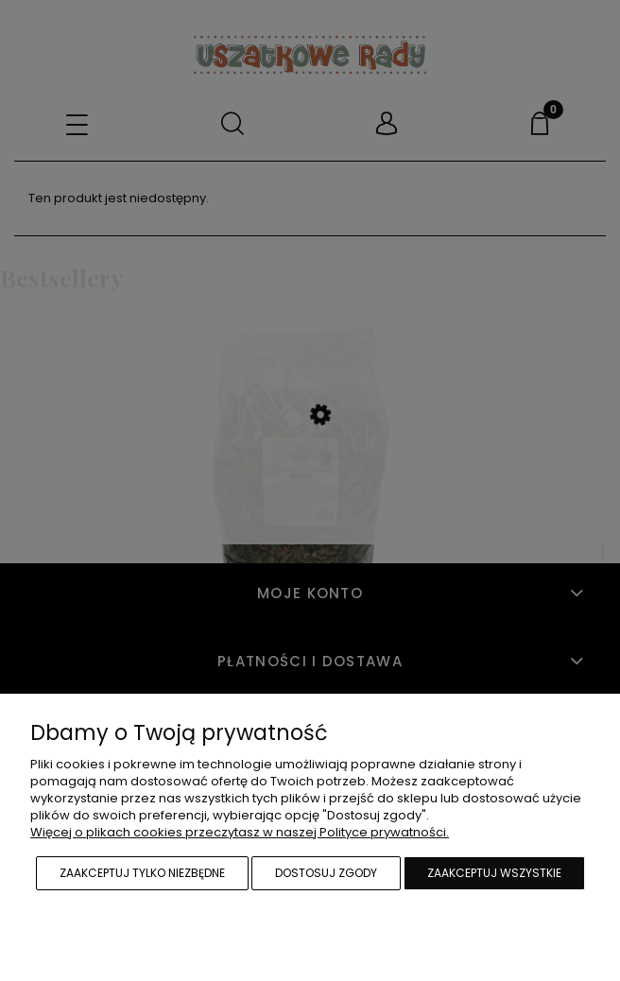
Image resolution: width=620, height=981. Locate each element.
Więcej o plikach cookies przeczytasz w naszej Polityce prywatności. (239, 832)
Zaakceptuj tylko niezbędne (142, 873)
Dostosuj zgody (326, 873)
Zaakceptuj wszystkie (494, 873)
